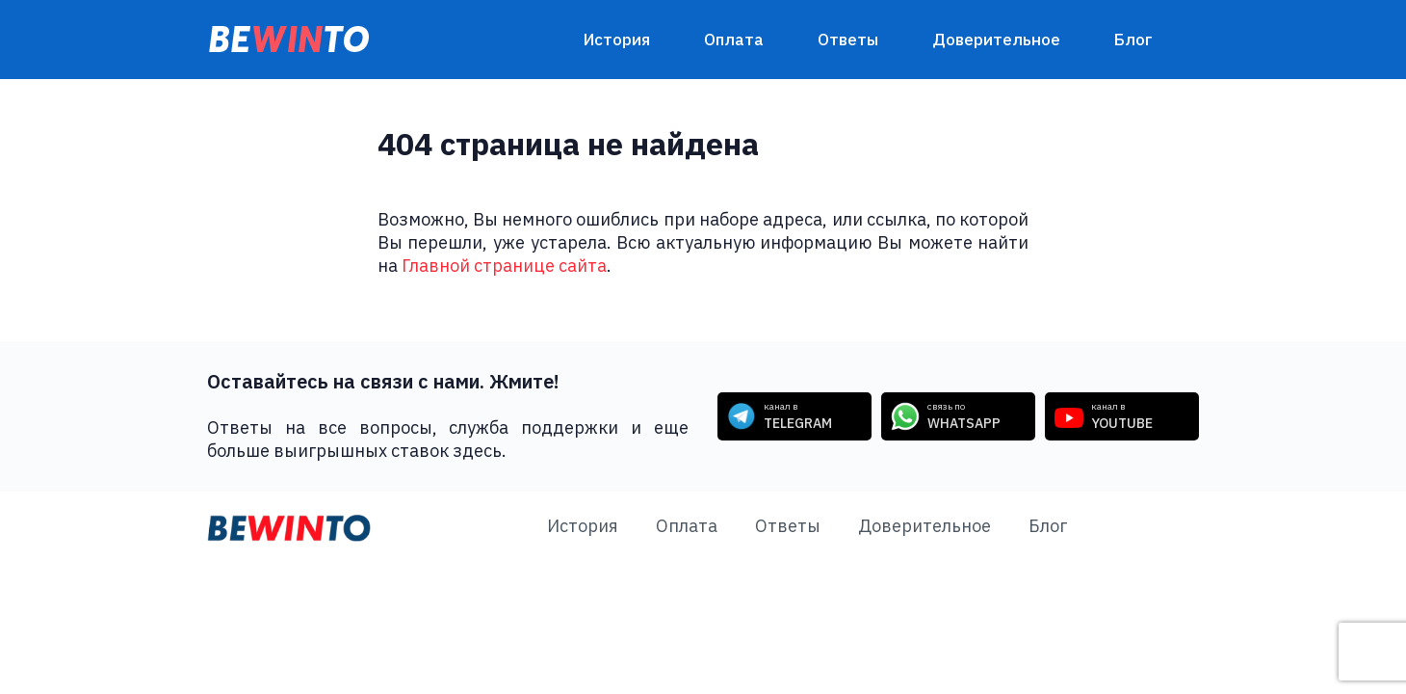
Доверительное (996, 39)
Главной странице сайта (504, 265)
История (617, 39)
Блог (1133, 39)
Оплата (734, 39)
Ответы (848, 39)
